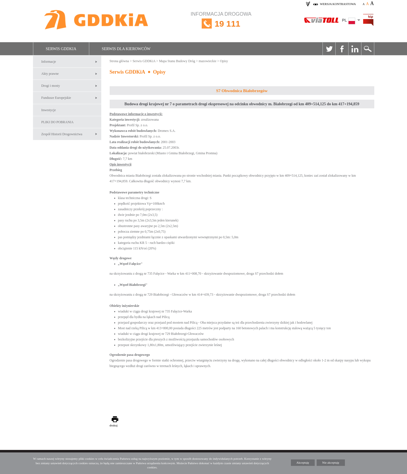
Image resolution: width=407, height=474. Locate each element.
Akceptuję (303, 462)
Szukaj (367, 48)
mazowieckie (207, 61)
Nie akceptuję (330, 462)
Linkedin (354, 48)
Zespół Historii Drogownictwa (62, 134)
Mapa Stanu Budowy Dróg (177, 61)
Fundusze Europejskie (56, 98)
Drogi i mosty (50, 86)
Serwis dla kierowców (126, 49)
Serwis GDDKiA (61, 49)
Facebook (341, 48)
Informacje (48, 62)
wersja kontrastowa (338, 4)
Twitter (329, 48)
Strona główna (119, 61)
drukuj (114, 425)
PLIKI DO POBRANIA (57, 122)
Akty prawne (50, 74)
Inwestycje (48, 110)
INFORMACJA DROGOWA (221, 23)
